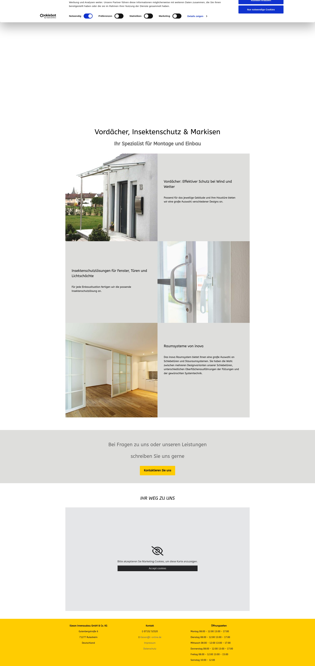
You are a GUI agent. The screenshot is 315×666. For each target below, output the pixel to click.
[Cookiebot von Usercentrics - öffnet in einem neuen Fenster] (48, 33)
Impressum (149, 643)
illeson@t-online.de (150, 637)
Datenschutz (149, 648)
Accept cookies (157, 568)
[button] (157, 470)
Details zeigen (195, 33)
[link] (157, 551)
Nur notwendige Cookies (261, 26)
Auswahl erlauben (261, 17)
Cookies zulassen (261, 7)
